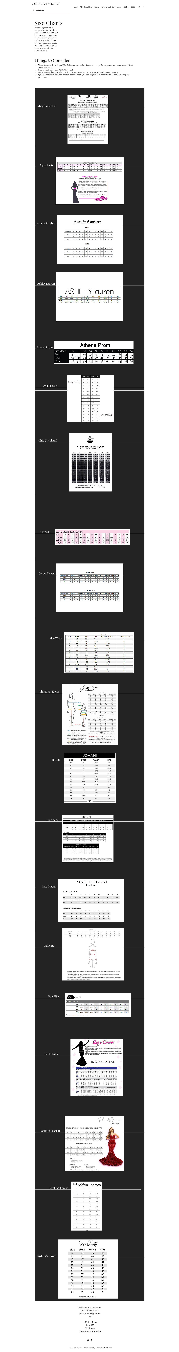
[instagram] (139, 7)
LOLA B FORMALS (45, 4)
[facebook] (143, 7)
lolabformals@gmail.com (111, 7)
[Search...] (50, 10)
